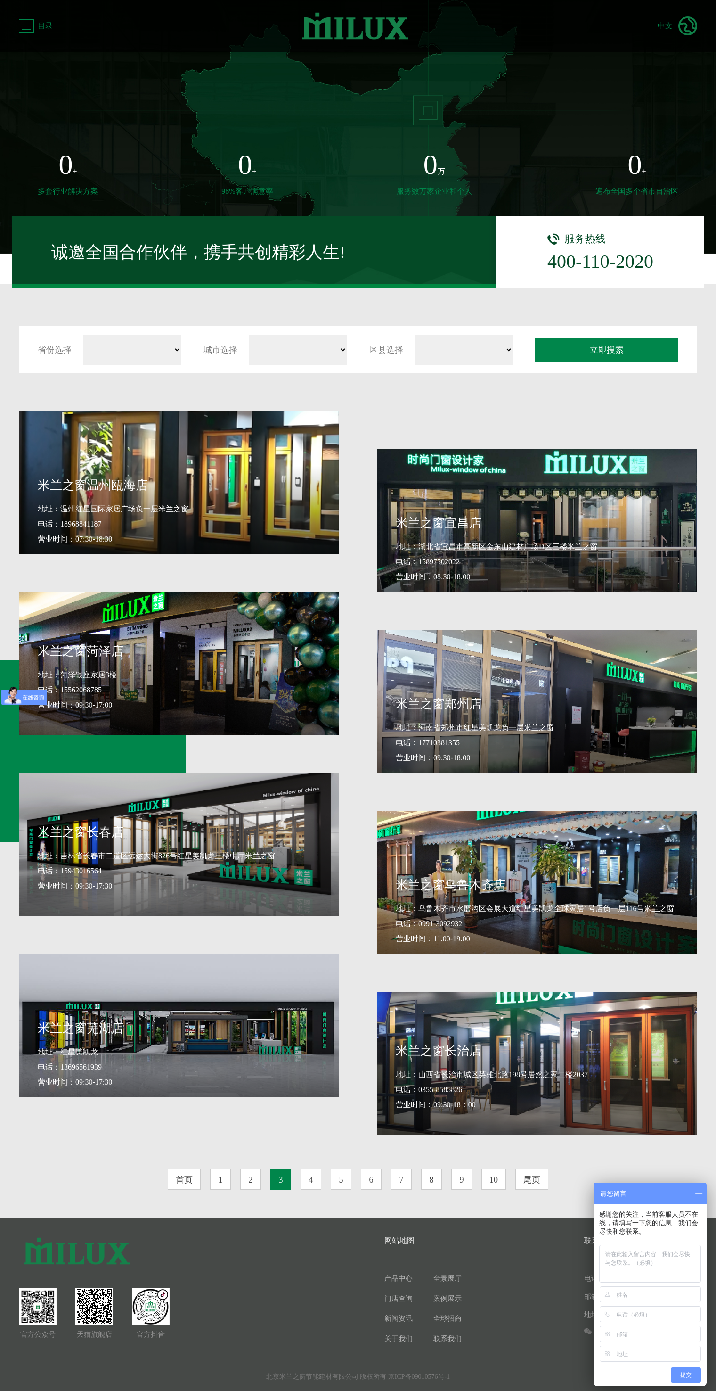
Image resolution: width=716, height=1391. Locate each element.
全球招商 (447, 1318)
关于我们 (398, 1338)
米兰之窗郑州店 (438, 704)
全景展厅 (447, 1278)
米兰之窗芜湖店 (80, 1028)
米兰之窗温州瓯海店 (93, 485)
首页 (184, 1180)
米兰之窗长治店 (438, 1051)
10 (493, 1180)
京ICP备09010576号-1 (419, 1376)
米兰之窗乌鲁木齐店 (451, 885)
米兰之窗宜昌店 (438, 523)
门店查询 (398, 1298)
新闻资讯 (398, 1318)
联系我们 (447, 1338)
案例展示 (447, 1298)
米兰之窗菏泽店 (80, 651)
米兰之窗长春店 (80, 832)
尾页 (531, 1180)
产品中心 (398, 1278)
